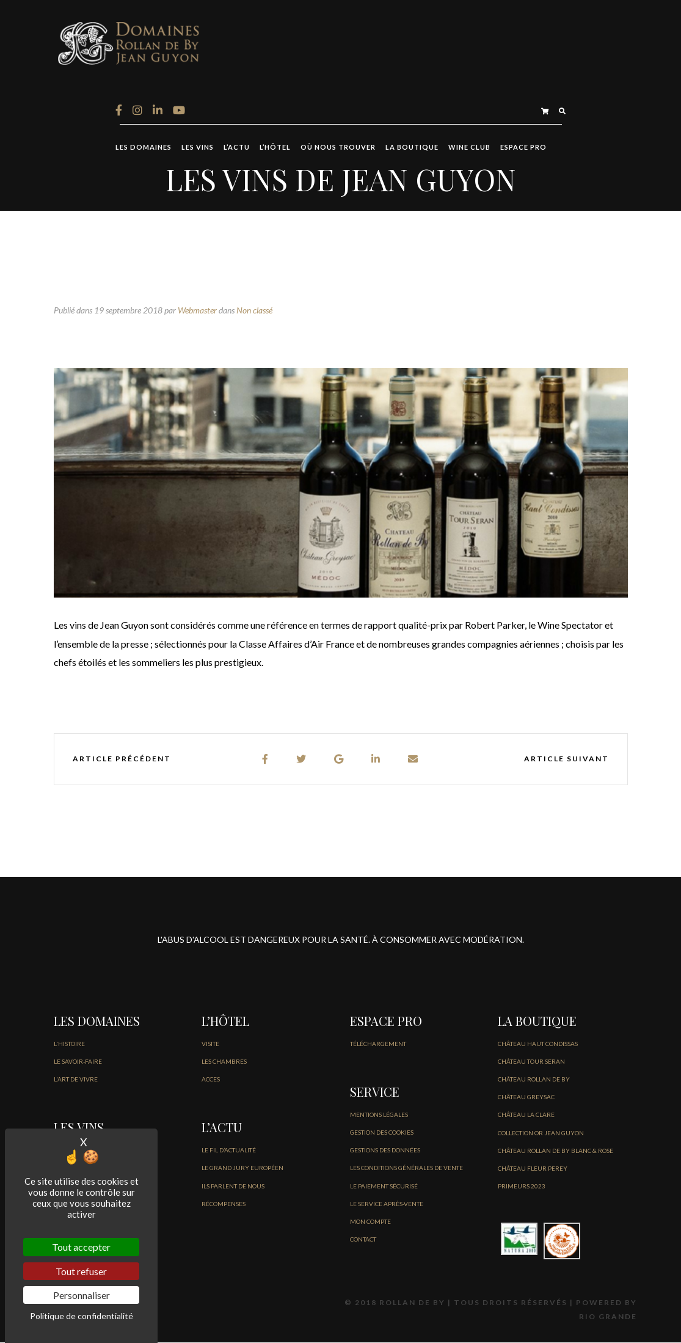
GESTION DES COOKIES (381, 1132)
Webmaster (197, 311)
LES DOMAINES (143, 148)
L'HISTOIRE (69, 1044)
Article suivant (566, 759)
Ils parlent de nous (233, 1186)
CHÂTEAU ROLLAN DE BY (534, 1079)
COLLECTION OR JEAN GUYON (541, 1132)
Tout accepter (81, 1247)
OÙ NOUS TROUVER (338, 148)
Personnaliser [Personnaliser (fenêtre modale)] (81, 1295)
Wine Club (469, 148)
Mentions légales (379, 1115)
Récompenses (224, 1204)
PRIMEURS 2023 (521, 1186)
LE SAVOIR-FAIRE (78, 1062)
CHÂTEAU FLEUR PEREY (532, 1169)
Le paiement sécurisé (384, 1186)
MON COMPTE (370, 1222)
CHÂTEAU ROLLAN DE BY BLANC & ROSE (555, 1151)
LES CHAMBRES (224, 1062)
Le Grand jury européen (242, 1168)
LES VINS (197, 148)
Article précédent (122, 759)
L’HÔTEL (275, 148)
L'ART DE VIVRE (76, 1079)
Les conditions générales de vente (406, 1168)
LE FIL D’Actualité (229, 1150)
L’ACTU (237, 148)
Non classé (254, 311)
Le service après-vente (386, 1204)
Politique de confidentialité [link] (81, 1316)
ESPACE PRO (523, 148)
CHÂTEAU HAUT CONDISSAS (538, 1044)
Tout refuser (81, 1271)
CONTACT (363, 1239)
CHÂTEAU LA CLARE (526, 1115)
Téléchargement (378, 1044)
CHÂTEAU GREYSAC (526, 1097)
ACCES (211, 1079)
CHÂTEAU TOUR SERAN (531, 1062)
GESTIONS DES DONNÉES (385, 1150)
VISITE (210, 1044)
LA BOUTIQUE (412, 148)
